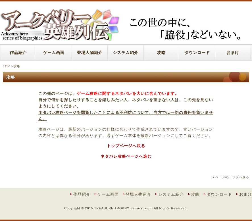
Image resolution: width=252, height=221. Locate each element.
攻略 (161, 52)
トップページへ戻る (126, 145)
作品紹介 (18, 52)
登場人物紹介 (90, 52)
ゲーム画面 (53, 52)
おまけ (232, 52)
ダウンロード (197, 52)
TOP (6, 66)
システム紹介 (125, 52)
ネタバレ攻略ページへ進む (126, 156)
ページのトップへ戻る (232, 177)
